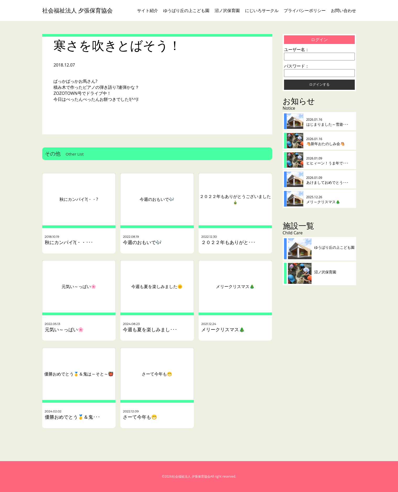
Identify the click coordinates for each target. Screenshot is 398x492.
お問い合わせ (343, 10)
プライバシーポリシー (305, 10)
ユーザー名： (296, 49)
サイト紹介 (147, 10)
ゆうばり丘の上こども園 (186, 10)
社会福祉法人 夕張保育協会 (77, 10)
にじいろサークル (262, 10)
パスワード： (296, 66)
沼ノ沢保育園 (227, 10)
